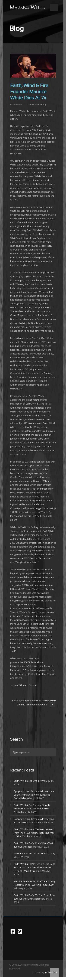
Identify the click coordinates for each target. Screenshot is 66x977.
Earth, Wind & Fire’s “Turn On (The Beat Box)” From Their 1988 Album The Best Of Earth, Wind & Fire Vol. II (34, 867)
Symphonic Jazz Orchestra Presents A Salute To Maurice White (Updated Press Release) (34, 795)
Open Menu (54, 7)
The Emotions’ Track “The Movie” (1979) (34, 853)
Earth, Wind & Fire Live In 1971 (29, 780)
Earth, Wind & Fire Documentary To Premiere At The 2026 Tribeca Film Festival (32, 808)
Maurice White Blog (36, 104)
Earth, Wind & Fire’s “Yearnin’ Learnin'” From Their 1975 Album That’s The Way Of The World (34, 833)
